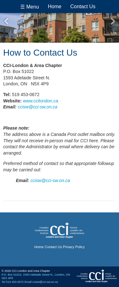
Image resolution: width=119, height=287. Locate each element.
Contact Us (83, 6)
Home (55, 6)
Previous (6, 21)
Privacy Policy (73, 247)
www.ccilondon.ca (40, 100)
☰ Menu (29, 6)
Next (112, 21)
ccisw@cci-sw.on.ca (37, 106)
